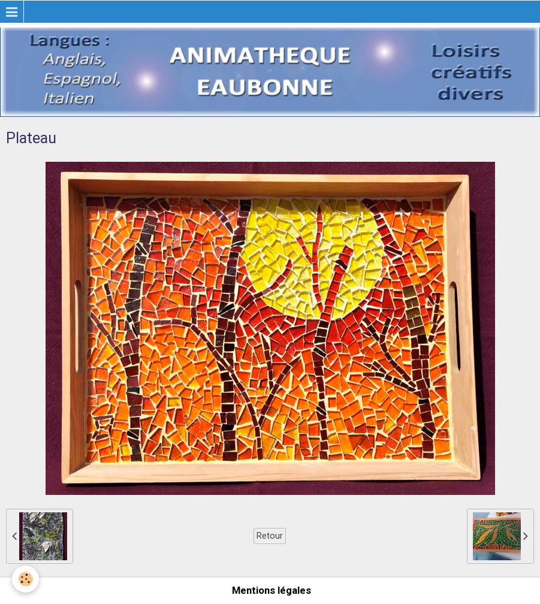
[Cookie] (25, 579)
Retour (270, 535)
